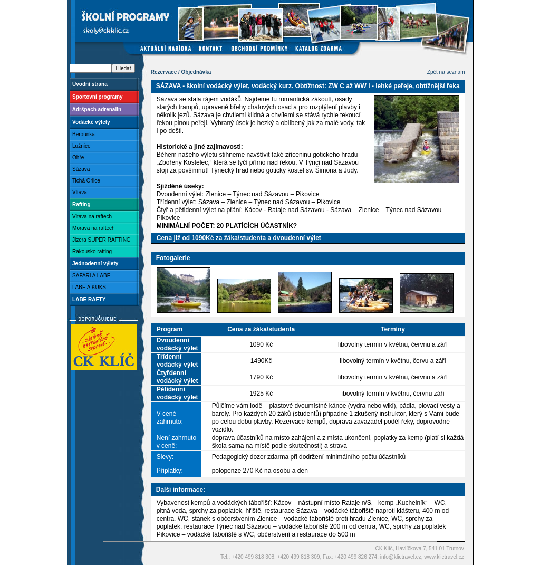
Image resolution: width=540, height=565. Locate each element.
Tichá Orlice (85, 181)
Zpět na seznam (446, 72)
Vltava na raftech (91, 216)
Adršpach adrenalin (96, 109)
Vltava (78, 192)
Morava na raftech (92, 228)
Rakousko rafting (91, 251)
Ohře (77, 157)
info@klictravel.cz (400, 557)
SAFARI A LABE (90, 276)
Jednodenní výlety (94, 263)
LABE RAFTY (88, 299)
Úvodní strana (89, 84)
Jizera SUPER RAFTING (100, 240)
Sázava (80, 169)
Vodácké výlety (90, 122)
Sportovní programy (96, 97)
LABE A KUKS (88, 287)
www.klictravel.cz (444, 557)
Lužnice (80, 146)
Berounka (82, 134)
